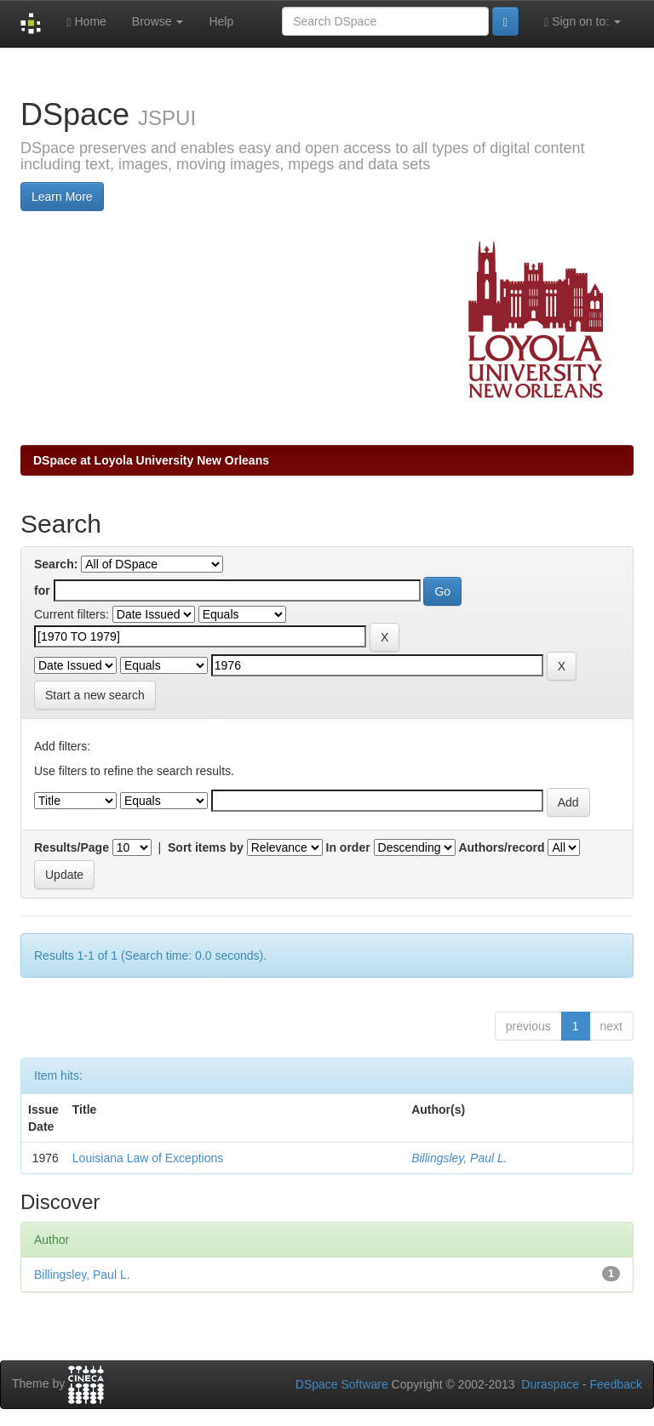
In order (348, 847)
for (42, 590)
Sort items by (206, 847)
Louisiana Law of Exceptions (147, 1158)
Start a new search (95, 695)
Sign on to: (582, 21)
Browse (158, 21)
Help (221, 21)
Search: (55, 564)
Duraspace (550, 1384)
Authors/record (501, 847)
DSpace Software (341, 1384)
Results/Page (71, 847)
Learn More (62, 196)
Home (86, 21)
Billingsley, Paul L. (459, 1158)
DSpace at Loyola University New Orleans (151, 460)
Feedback (616, 1384)
